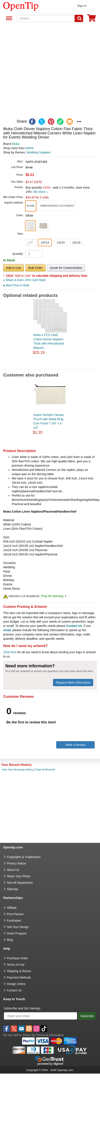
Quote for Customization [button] (66, 267)
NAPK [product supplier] (29, 148)
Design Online (16, 984)
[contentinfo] (21, 6)
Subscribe (87, 1016)
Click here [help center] (9, 652)
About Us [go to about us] (13, 870)
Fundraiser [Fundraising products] (14, 920)
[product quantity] (34, 253)
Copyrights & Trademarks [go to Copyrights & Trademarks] (24, 857)
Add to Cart (13, 267)
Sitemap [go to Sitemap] (12, 889)
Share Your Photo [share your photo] (18, 876)
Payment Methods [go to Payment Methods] (19, 977)
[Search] (79, 18)
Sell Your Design (18, 927)
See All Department (8, 18)
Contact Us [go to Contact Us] (14, 990)
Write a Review (75, 745)
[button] (31, 206)
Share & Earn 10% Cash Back (24, 280)
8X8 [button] (30, 242)
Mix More (40, 191)
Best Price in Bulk (16, 285)
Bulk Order (35, 267)
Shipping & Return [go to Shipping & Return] (19, 971)
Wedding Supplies (38, 152)
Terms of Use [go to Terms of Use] (15, 964)
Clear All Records (45, 769)
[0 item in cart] (91, 19)
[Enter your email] (40, 1016)
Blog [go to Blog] (10, 940)
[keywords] (46, 18)
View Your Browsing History (17, 769)
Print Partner (15, 914)
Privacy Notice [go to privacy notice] (16, 863)
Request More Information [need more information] (73, 682)
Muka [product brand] (15, 144)
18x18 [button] (76, 242)
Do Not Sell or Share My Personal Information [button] (33, 1035)
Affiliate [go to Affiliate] (12, 907)
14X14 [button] (45, 242)
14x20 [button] (61, 242)
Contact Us (74, 626)
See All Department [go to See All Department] (20, 882)
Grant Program (17, 933)
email (7, 630)
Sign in (81, 5)
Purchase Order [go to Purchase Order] (17, 958)
